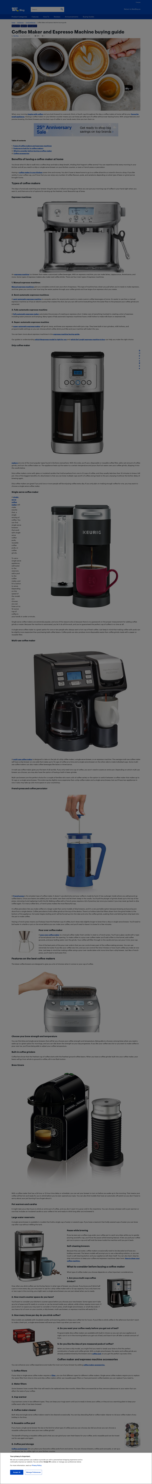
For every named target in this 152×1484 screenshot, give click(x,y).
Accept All (16, 1472)
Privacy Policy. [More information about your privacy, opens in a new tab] (37, 1465)
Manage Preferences (33, 1472)
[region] (76, 1468)
